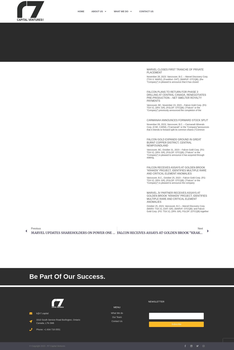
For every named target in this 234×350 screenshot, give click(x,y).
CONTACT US (146, 11)
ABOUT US (99, 11)
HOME (81, 11)
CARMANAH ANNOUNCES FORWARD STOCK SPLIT (177, 120)
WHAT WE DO (123, 11)
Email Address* (157, 310)
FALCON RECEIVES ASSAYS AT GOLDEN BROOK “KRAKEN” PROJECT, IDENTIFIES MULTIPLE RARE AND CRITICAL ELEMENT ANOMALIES (176, 170)
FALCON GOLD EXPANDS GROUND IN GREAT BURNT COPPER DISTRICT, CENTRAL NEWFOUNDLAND (174, 142)
